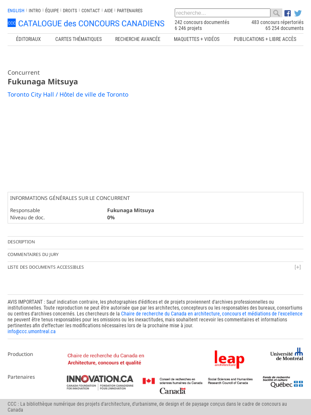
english (16, 10)
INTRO (35, 10)
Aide (108, 10)
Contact (90, 10)
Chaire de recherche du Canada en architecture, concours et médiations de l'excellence (212, 314)
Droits (70, 10)
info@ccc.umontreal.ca (32, 331)
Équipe (52, 10)
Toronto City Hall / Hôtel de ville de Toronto (68, 94)
